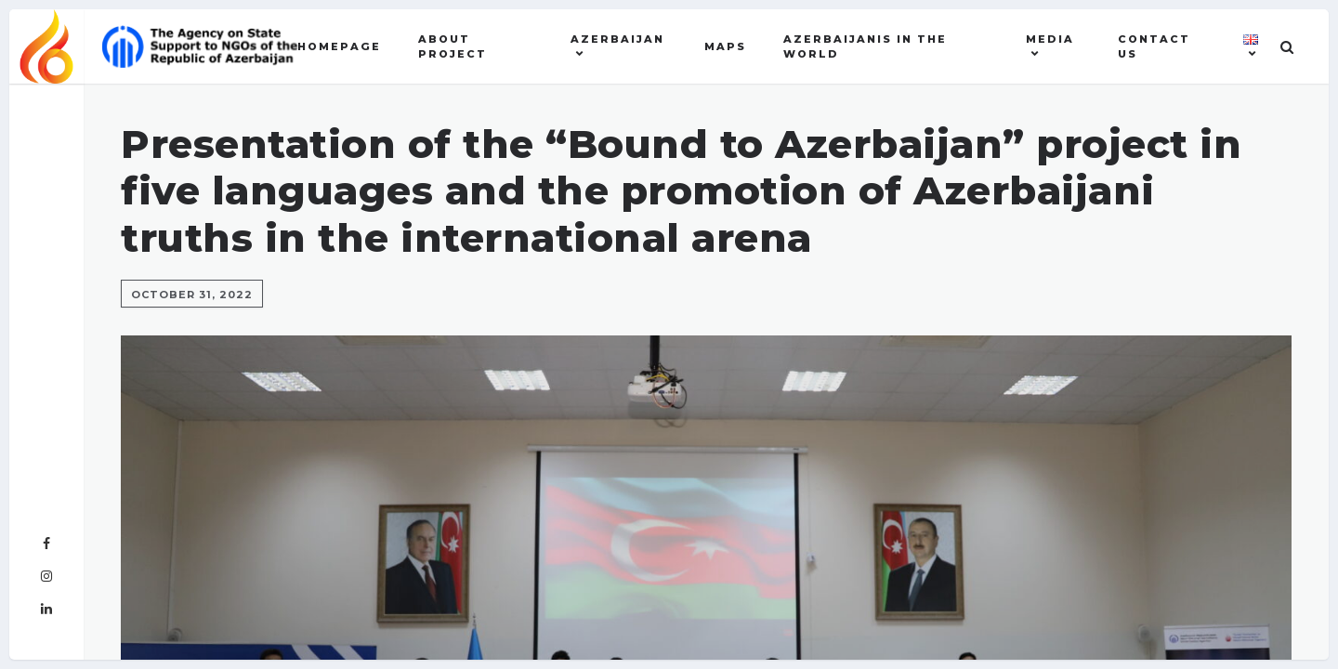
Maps (725, 46)
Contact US (1154, 47)
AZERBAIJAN (617, 39)
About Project (452, 47)
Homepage (339, 46)
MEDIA (1050, 39)
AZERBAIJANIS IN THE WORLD (865, 47)
